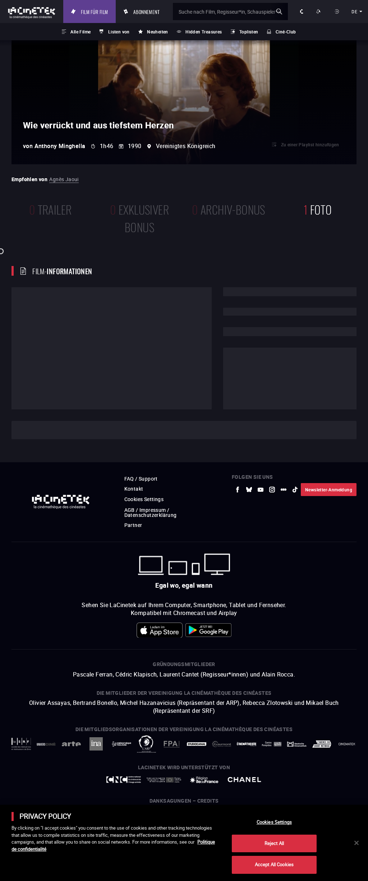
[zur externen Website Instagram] (272, 489)
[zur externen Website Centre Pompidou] (262, 751)
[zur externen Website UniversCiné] (58, 751)
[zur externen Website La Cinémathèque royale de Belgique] (339, 751)
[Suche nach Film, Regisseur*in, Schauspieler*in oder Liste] (230, 11)
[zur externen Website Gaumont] (217, 751)
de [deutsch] (354, 11)
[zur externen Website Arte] (81, 751)
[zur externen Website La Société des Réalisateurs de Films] (28, 751)
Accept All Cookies (274, 864)
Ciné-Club (286, 32)
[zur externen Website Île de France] (204, 794)
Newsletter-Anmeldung (328, 489)
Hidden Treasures (203, 32)
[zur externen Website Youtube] (260, 489)
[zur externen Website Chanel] (244, 794)
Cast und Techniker (51, 430)
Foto (318, 208)
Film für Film (94, 11)
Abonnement (146, 11)
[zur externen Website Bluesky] (249, 489)
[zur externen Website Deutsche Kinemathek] (285, 751)
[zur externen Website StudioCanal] (194, 751)
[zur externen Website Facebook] (237, 489)
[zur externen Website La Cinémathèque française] (239, 751)
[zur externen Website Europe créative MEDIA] (164, 794)
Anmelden (337, 11)
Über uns (302, 11)
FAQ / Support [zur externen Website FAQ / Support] (141, 478)
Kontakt (133, 488)
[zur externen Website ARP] (149, 751)
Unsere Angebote (319, 11)
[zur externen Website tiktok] (295, 489)
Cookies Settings (144, 499)
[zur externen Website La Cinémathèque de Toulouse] (126, 751)
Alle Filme (80, 32)
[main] (184, 843)
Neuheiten (157, 32)
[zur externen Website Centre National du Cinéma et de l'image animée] (123, 794)
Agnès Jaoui (63, 179)
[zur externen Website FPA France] (172, 751)
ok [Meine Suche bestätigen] (279, 11)
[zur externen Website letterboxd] (283, 489)
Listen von (119, 32)
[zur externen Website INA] (104, 751)
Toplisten (248, 32)
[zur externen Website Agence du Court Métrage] (307, 751)
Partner (133, 525)
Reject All (274, 843)
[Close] (356, 843)
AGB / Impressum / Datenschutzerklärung (150, 512)
